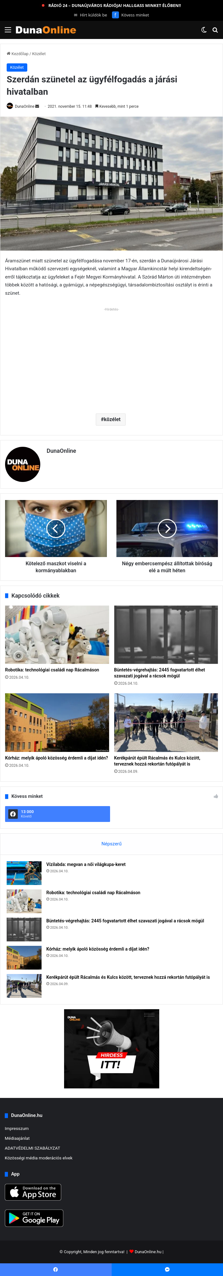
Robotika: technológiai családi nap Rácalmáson (52, 669)
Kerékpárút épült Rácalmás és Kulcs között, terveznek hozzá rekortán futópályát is (128, 977)
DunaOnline (24, 106)
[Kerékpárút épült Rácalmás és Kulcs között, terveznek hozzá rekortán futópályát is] (166, 722)
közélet (112, 419)
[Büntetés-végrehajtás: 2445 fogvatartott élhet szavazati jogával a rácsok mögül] (166, 635)
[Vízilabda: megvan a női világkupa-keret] (24, 873)
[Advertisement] (111, 358)
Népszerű (111, 844)
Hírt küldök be (90, 15)
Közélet (39, 53)
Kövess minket (130, 14)
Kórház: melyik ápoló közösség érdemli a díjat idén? (56, 757)
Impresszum (17, 1128)
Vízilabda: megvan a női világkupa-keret (86, 864)
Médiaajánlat (17, 1138)
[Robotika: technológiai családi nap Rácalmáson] (57, 635)
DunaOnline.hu (148, 1251)
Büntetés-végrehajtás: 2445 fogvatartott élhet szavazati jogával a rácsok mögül (125, 920)
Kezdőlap (18, 53)
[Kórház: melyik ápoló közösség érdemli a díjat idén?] (57, 722)
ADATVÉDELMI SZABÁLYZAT (32, 1148)
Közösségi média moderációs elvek (39, 1157)
